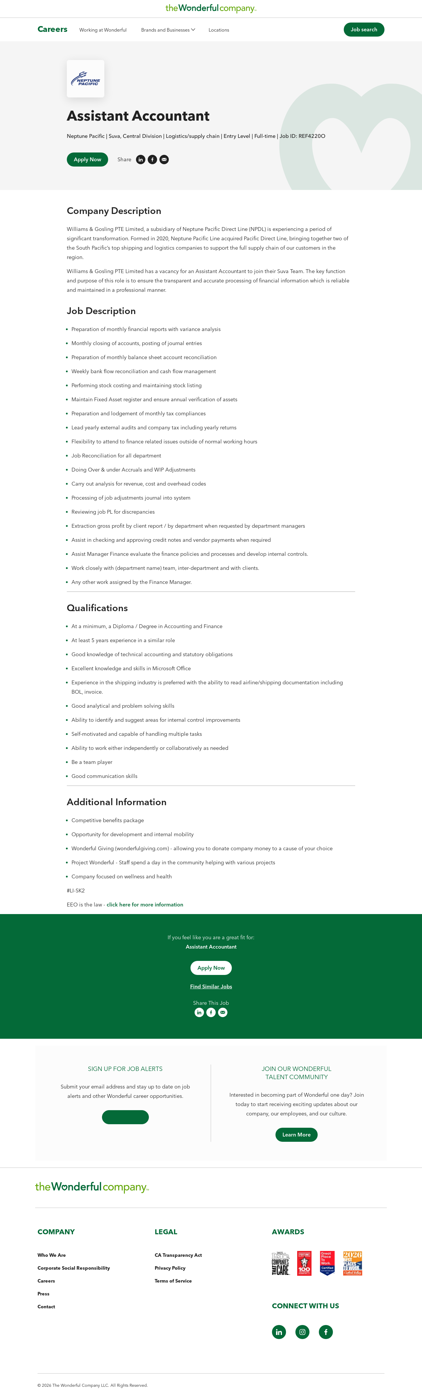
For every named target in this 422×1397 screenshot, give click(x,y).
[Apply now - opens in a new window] (211, 968)
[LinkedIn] (279, 1337)
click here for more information (145, 904)
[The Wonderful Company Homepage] (211, 10)
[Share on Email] (164, 159)
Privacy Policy (170, 1268)
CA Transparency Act (178, 1255)
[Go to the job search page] (364, 30)
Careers (46, 1281)
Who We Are (52, 1255)
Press (44, 1294)
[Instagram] (302, 1337)
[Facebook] (326, 1337)
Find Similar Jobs (211, 986)
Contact (46, 1306)
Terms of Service (173, 1281)
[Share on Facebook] (152, 159)
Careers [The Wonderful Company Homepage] (52, 29)
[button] (168, 29)
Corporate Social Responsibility (74, 1268)
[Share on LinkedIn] (140, 159)
